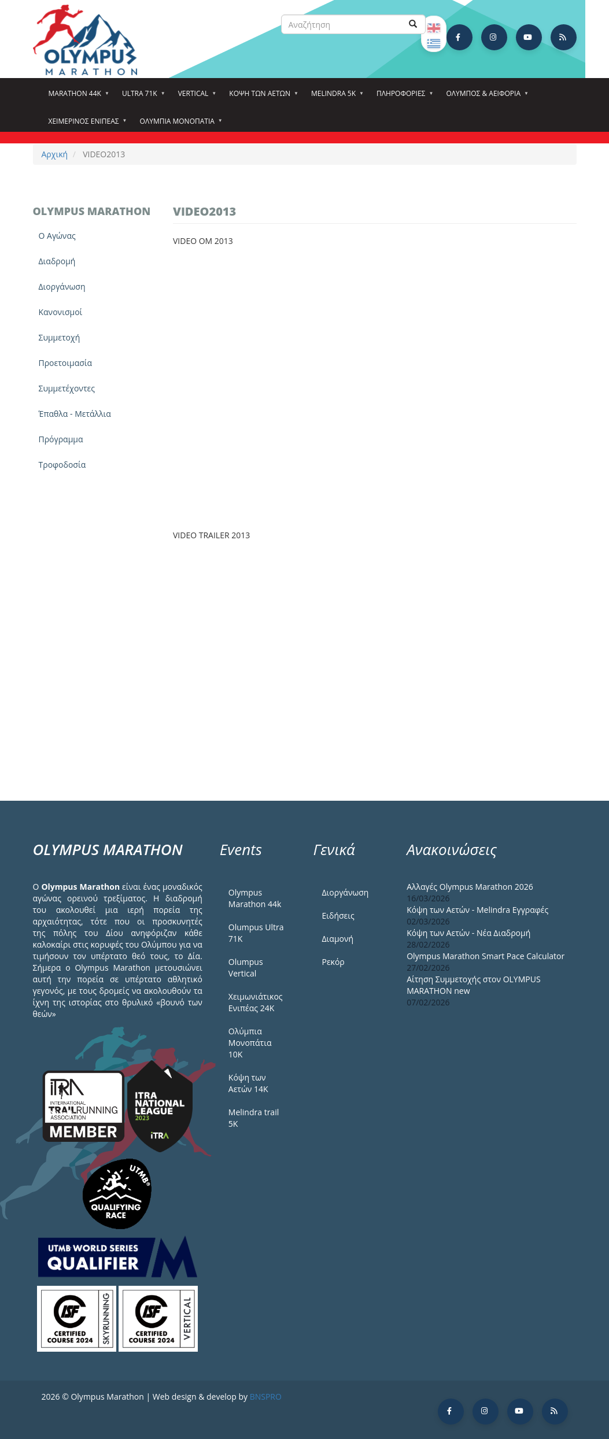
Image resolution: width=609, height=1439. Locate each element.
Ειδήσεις (338, 915)
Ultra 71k (141, 97)
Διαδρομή (57, 261)
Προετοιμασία (66, 362)
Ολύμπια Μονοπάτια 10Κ (250, 1043)
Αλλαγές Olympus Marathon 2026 (470, 886)
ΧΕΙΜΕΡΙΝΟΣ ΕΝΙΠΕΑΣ (86, 125)
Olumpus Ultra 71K (256, 933)
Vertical (195, 97)
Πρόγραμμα (61, 439)
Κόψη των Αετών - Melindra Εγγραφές (477, 909)
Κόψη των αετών (261, 97)
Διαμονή (337, 938)
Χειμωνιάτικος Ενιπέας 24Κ (255, 1002)
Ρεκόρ (333, 961)
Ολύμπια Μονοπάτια (179, 125)
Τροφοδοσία (62, 464)
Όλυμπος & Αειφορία (485, 97)
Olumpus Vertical (245, 967)
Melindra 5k (335, 97)
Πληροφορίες (402, 97)
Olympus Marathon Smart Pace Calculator (485, 955)
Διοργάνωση (62, 286)
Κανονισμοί (61, 311)
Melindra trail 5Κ (253, 1118)
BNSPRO (266, 1396)
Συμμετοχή (59, 337)
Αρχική (55, 154)
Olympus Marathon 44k (254, 898)
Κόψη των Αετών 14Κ (248, 1083)
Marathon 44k (77, 97)
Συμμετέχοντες (67, 388)
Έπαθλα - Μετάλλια (75, 413)
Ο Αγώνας (57, 235)
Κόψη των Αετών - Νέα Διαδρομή (468, 932)
